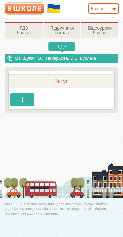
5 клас (24, 30)
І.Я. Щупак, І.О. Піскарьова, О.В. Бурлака (55, 58)
